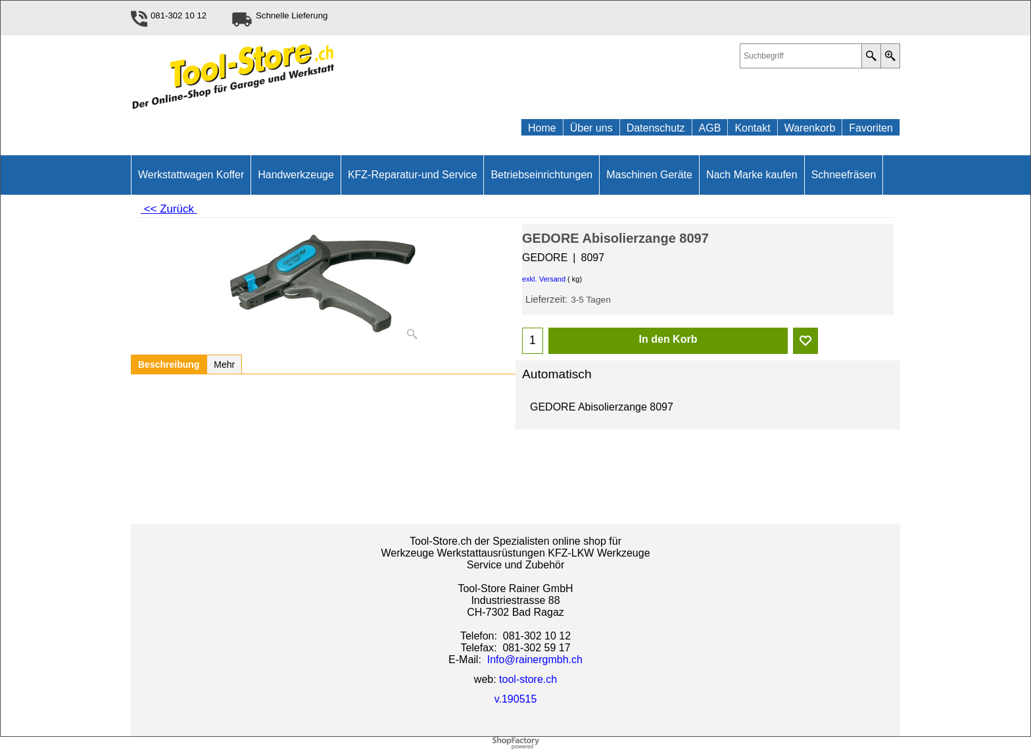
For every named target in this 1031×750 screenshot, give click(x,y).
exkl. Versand (543, 279)
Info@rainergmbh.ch (535, 659)
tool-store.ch (528, 679)
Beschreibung (168, 364)
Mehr (224, 364)
